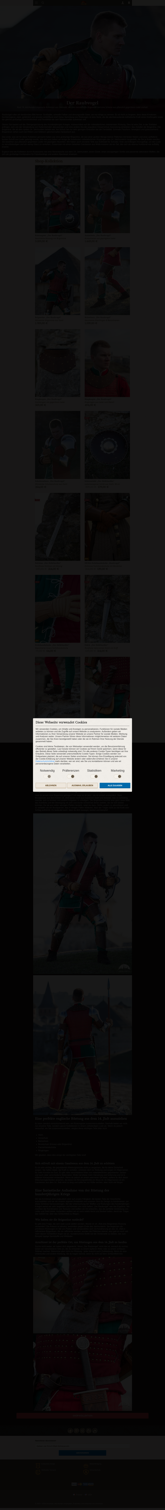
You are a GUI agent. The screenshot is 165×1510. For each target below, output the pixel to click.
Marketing (117, 770)
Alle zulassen (115, 785)
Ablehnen (50, 785)
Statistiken (94, 770)
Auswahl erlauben (82, 785)
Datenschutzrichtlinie (45, 761)
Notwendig (47, 770)
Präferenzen (70, 770)
